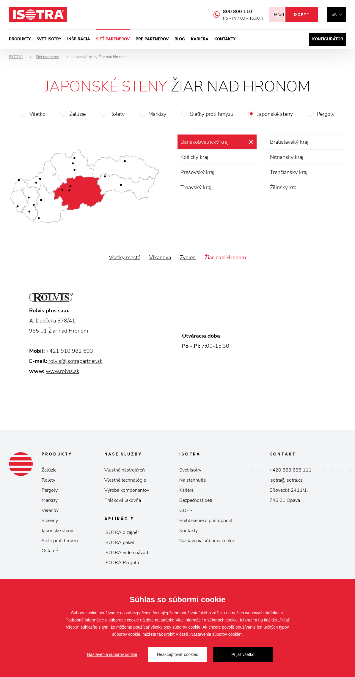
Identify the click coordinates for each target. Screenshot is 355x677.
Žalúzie (77, 114)
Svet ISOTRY (49, 39)
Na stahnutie (192, 480)
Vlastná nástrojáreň (124, 470)
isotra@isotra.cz (285, 480)
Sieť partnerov (113, 39)
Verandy (50, 510)
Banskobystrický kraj (204, 141)
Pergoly (325, 114)
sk (334, 14)
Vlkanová (160, 257)
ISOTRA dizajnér (121, 532)
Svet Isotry (190, 470)
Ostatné (50, 551)
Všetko (37, 114)
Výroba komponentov (126, 490)
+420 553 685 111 (290, 470)
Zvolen (188, 257)
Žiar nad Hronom (225, 257)
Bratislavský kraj (289, 141)
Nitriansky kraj (286, 157)
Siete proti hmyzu (60, 540)
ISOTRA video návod (126, 552)
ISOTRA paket (119, 542)
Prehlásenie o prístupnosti (206, 520)
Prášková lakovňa (122, 500)
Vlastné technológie (125, 480)
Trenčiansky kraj (288, 172)
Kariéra (199, 39)
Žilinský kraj (284, 187)
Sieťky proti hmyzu (211, 114)
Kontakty (224, 39)
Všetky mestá (124, 257)
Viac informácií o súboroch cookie (206, 620)
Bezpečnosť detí (195, 500)
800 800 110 (230, 11)
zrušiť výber (251, 142)
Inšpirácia (78, 39)
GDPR (186, 510)
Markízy (157, 114)
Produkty (20, 39)
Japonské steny (275, 114)
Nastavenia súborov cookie (207, 540)
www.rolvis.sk (62, 371)
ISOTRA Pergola (121, 562)
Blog (180, 39)
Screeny (50, 520)
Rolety (117, 114)
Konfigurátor (327, 39)
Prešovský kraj (197, 172)
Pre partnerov (152, 39)
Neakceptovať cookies (177, 654)
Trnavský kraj (195, 187)
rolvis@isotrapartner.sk (75, 361)
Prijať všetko (243, 654)
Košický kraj (194, 157)
